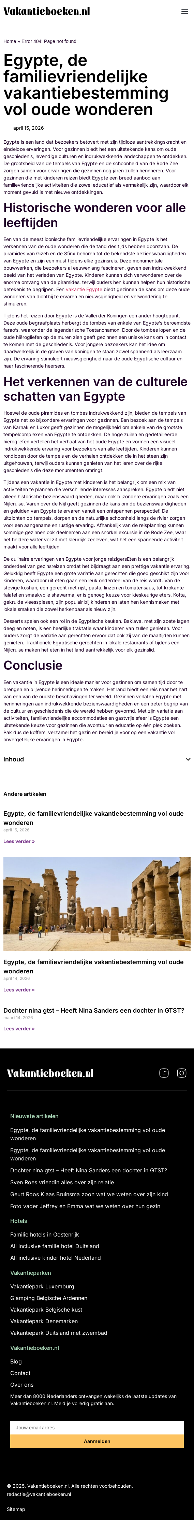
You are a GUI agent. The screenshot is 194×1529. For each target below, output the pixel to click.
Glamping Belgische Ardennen (48, 1298)
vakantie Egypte (84, 289)
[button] (185, 11)
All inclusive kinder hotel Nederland (55, 1257)
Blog (16, 1361)
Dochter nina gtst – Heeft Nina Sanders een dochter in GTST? (93, 1010)
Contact (20, 1373)
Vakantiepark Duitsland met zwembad (58, 1332)
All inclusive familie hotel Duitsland (54, 1246)
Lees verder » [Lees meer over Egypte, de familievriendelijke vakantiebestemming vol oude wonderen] (19, 841)
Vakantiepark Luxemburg (42, 1286)
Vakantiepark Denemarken (44, 1321)
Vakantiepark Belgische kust (46, 1309)
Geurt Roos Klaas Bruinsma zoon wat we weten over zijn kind (89, 1194)
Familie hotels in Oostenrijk (44, 1234)
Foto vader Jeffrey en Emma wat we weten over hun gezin (85, 1206)
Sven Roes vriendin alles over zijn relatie (62, 1182)
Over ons (21, 1384)
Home (9, 41)
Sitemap (16, 1509)
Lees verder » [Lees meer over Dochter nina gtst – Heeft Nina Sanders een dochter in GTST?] (19, 1028)
